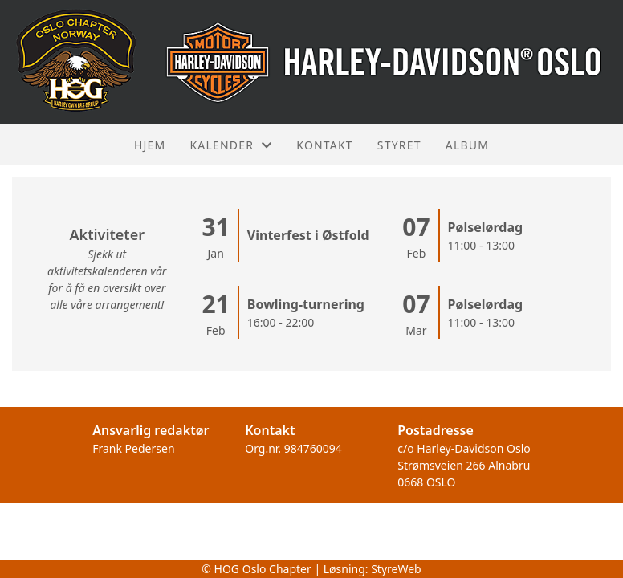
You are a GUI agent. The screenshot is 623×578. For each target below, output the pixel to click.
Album (467, 145)
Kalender (230, 145)
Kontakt (324, 145)
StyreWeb (396, 568)
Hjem (149, 145)
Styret (399, 145)
